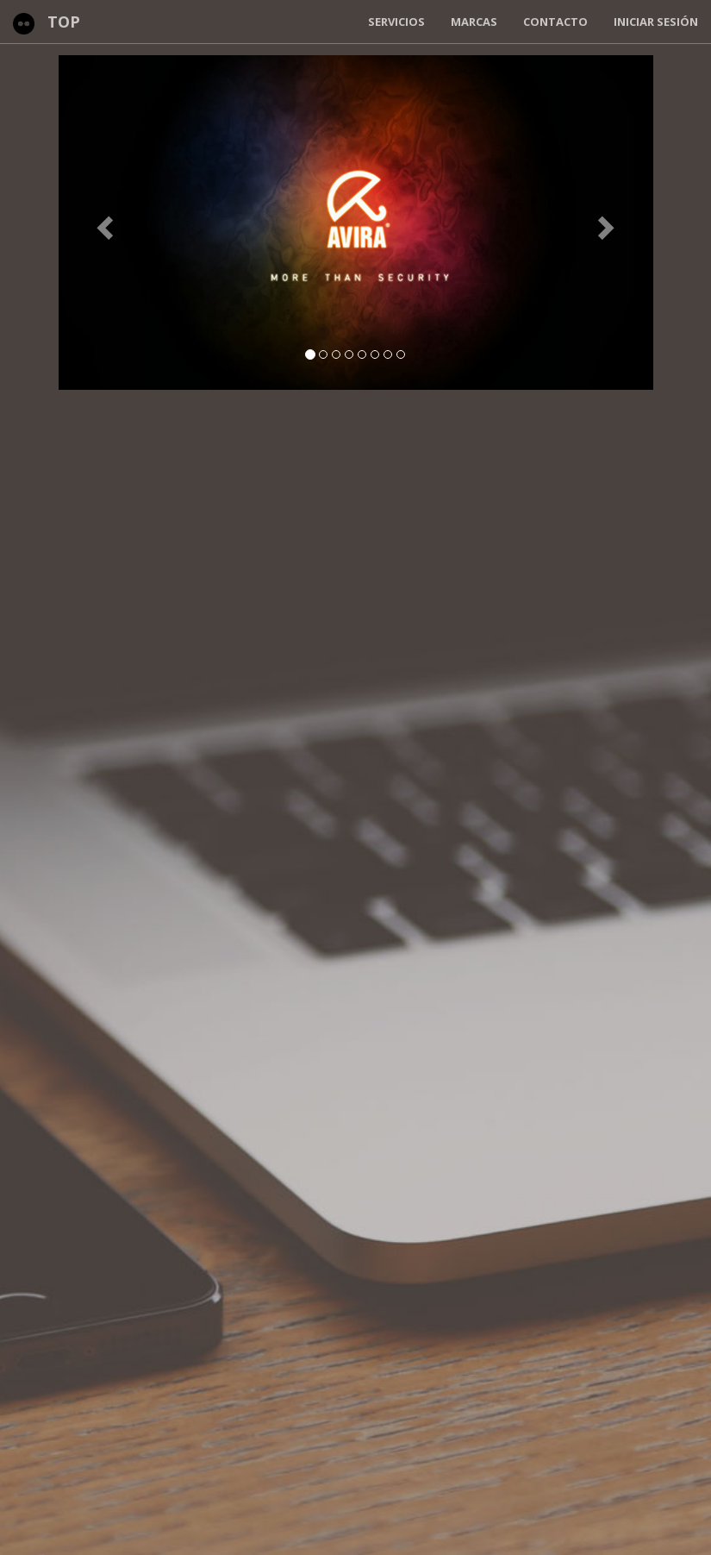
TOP (63, 21)
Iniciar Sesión (656, 21)
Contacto (555, 21)
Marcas (474, 21)
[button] (103, 222)
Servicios (396, 21)
